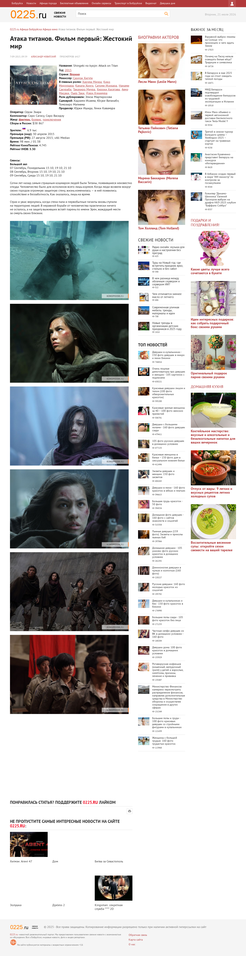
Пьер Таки (77, 93)
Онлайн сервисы (101, 3)
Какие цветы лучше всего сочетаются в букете (210, 271)
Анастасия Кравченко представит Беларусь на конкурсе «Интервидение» (219, 159)
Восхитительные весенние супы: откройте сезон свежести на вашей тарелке (211, 547)
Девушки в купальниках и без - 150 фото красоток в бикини (167, 604)
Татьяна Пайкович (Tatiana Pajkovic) (158, 130)
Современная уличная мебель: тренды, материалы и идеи (165, 310)
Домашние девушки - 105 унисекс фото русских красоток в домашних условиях (167, 553)
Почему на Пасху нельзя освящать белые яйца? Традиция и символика (219, 59)
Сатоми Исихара (106, 86)
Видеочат (151, 3)
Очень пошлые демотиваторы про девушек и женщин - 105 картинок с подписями (168, 373)
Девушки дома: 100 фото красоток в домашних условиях (167, 650)
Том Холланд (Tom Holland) (158, 228)
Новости (31, 3)
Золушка (15, 905)
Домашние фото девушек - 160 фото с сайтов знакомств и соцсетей (167, 518)
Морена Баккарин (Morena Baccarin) (158, 180)
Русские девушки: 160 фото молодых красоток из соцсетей (168, 587)
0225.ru (14, 934)
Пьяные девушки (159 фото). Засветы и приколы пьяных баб (167, 534)
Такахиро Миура (84, 90)
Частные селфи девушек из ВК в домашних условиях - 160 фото (168, 634)
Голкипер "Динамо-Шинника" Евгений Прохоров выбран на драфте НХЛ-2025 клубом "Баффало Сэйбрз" (220, 199)
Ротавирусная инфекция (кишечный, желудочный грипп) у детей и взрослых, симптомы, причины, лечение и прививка (167, 670)
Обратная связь (138, 935)
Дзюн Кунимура (96, 93)
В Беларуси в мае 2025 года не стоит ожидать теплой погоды (218, 76)
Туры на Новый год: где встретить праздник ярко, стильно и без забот (167, 266)
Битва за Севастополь (109, 862)
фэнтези (24, 120)
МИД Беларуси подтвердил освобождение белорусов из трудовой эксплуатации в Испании (220, 95)
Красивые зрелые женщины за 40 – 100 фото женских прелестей (168, 411)
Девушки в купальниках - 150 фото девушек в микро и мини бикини (168, 355)
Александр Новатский (43, 57)
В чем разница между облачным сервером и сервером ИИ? (166, 281)
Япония (75, 74)
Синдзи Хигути (83, 78)
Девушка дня (167, 3)
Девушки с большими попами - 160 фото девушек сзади (168, 427)
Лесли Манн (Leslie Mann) (157, 82)
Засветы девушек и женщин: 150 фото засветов (163, 474)
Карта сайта (136, 939)
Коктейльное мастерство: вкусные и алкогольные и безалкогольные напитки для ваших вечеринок (213, 437)
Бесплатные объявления (74, 3)
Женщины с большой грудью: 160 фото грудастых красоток (164, 741)
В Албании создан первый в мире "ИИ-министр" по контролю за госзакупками (220, 179)
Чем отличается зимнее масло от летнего (167, 295)
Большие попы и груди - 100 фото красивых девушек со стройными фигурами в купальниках (167, 723)
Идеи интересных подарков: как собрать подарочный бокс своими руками (212, 323)
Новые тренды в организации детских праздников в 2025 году (167, 326)
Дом (55, 862)
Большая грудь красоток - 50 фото (167, 503)
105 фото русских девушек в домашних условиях (168, 443)
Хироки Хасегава (108, 90)
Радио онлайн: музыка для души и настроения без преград (168, 250)
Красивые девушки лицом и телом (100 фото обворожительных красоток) (168, 393)
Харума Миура (92, 82)
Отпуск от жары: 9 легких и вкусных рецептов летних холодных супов (211, 493)
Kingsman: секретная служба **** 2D (109, 907)
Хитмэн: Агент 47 (21, 862)
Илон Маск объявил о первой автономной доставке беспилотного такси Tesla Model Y (218, 117)
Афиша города (48, 3)
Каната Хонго (84, 86)
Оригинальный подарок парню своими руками (209, 375)
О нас (132, 944)
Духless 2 (58, 905)
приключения (52, 120)
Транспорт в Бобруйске (128, 3)
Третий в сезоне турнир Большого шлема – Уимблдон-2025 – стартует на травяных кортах (219, 138)
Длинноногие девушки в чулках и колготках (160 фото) (166, 570)
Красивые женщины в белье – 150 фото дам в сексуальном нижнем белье (168, 457)
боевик (36, 120)
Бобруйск (17, 3)
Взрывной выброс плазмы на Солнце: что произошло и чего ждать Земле (220, 41)
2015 (68, 70)
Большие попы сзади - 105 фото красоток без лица (167, 619)
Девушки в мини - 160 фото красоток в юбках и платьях (168, 489)
